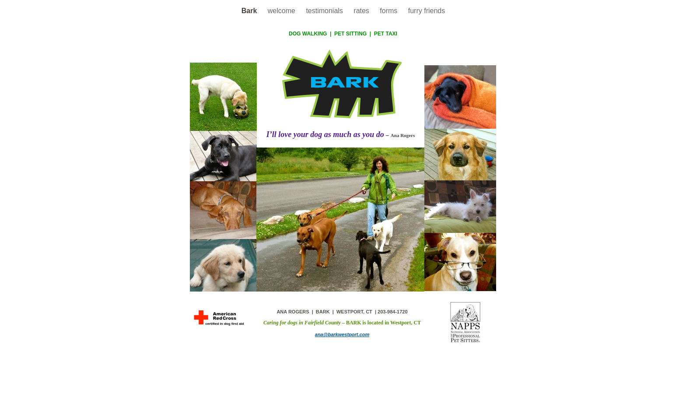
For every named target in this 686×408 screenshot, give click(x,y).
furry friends (426, 10)
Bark (250, 10)
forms (389, 10)
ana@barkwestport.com (342, 334)
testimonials (325, 10)
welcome (283, 10)
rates (362, 10)
